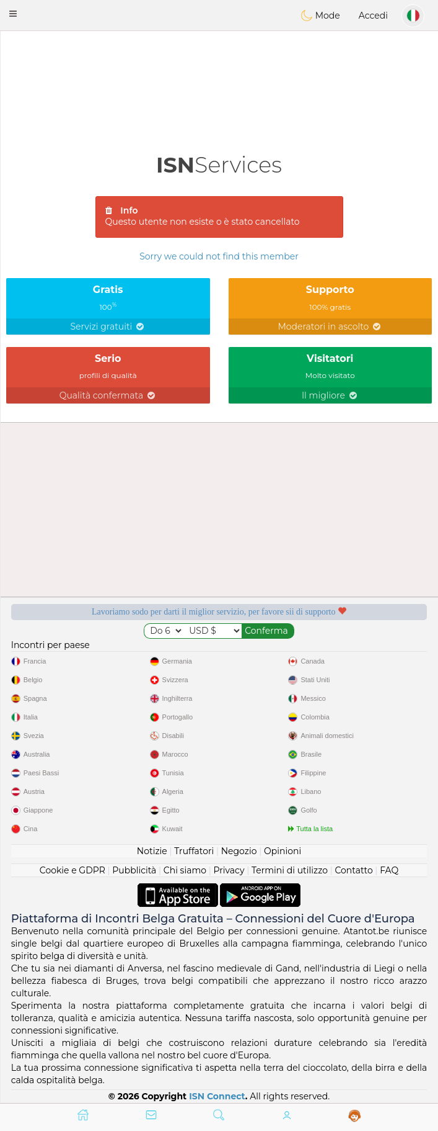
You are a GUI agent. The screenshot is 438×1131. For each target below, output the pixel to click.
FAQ (389, 870)
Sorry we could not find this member (219, 256)
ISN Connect (217, 1096)
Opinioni (282, 851)
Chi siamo (185, 870)
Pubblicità (134, 870)
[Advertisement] (219, 65)
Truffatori (194, 851)
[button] (13, 13)
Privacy (229, 870)
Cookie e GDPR (72, 870)
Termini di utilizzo (290, 870)
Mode (320, 15)
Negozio (239, 851)
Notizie (152, 851)
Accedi (373, 15)
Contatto (353, 870)
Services (219, 164)
